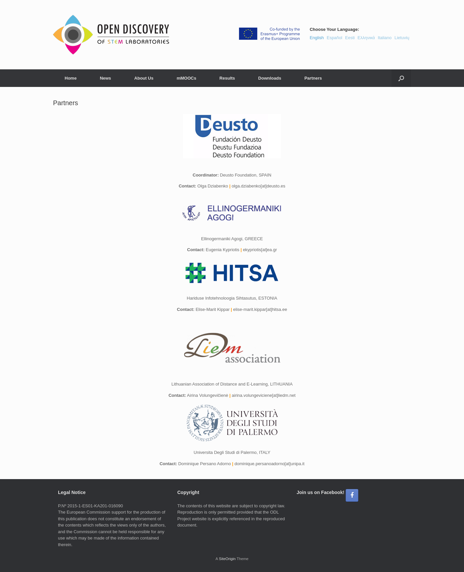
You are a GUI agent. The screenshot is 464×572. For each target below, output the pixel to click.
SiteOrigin (227, 559)
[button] (401, 78)
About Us (143, 78)
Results (227, 78)
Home (71, 78)
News (105, 78)
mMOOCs (186, 78)
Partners (313, 78)
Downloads (269, 78)
